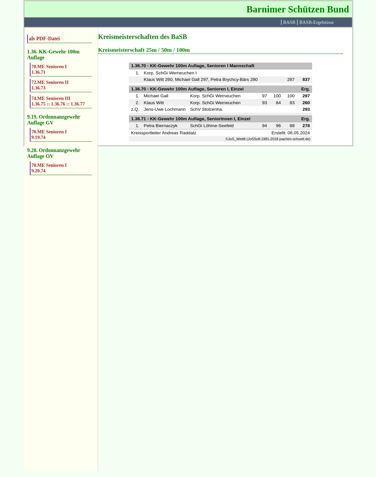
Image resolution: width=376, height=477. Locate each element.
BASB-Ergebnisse (316, 22)
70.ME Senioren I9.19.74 (49, 134)
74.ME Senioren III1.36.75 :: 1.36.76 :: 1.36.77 (58, 101)
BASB (289, 22)
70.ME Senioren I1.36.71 (49, 69)
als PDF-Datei (44, 38)
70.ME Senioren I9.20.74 (49, 167)
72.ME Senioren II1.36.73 (50, 85)
